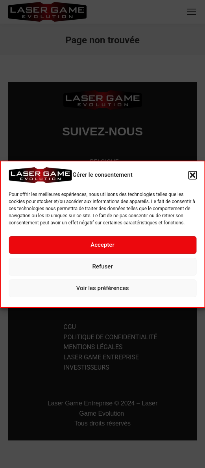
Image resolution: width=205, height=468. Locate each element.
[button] (192, 175)
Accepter (102, 244)
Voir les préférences (102, 288)
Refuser (102, 266)
